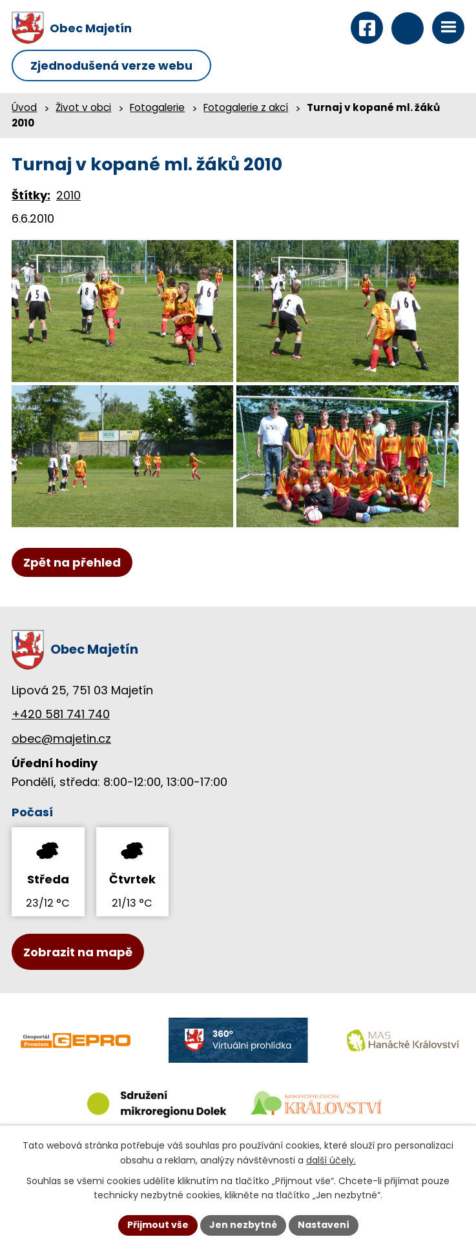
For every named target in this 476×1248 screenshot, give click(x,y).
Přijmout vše (158, 1224)
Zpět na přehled (72, 562)
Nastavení (323, 1224)
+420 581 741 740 (61, 714)
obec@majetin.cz (61, 738)
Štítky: (31, 195)
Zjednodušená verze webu (111, 65)
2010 (68, 195)
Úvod (24, 107)
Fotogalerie (157, 107)
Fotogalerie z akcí (245, 107)
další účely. (331, 1160)
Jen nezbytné (243, 1224)
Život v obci (83, 107)
